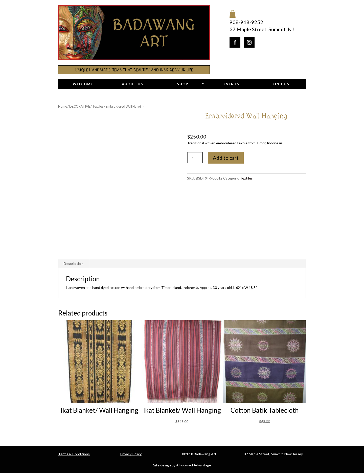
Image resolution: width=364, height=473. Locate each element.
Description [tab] (73, 263)
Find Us (281, 84)
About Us (132, 84)
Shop (182, 84)
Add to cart (226, 158)
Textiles (97, 106)
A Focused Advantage (193, 465)
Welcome (83, 84)
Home (62, 106)
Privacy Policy (131, 454)
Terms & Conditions (74, 454)
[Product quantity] (194, 158)
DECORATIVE (79, 106)
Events (231, 84)
